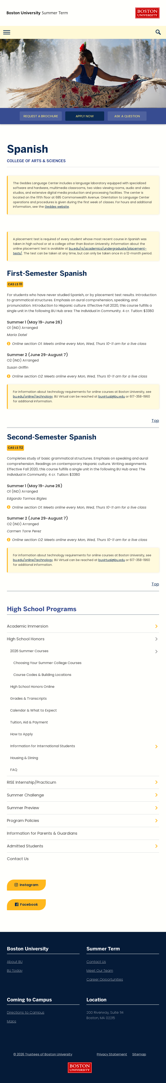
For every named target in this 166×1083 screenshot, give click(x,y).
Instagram (29, 884)
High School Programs (41, 609)
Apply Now (85, 116)
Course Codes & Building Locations (42, 674)
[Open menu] (6, 32)
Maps (11, 1021)
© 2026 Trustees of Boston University (42, 1054)
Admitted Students (25, 846)
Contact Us (18, 858)
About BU (14, 961)
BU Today (14, 970)
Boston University (147, 13)
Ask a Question (127, 116)
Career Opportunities (104, 979)
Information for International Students (42, 746)
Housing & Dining (24, 757)
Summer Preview (23, 807)
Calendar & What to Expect (33, 710)
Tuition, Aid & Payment (29, 722)
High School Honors (26, 639)
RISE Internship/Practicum (31, 782)
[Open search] (159, 32)
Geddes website (57, 207)
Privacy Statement (112, 1054)
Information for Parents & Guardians (42, 833)
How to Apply (21, 734)
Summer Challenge (25, 795)
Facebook (29, 904)
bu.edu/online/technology (33, 396)
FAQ (13, 769)
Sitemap (139, 1054)
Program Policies (23, 820)
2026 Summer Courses (29, 651)
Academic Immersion (27, 626)
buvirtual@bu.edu (111, 396)
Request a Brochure (41, 116)
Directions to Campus (25, 1012)
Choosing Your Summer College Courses (47, 662)
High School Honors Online (32, 686)
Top (155, 420)
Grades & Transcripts (28, 698)
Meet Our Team (99, 970)
